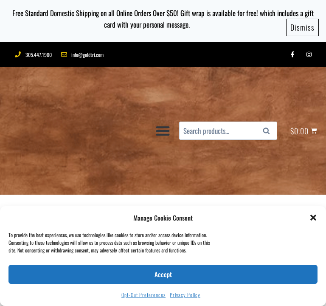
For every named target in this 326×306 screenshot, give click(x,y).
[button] (313, 217)
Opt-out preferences (143, 294)
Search (269, 85)
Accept (163, 274)
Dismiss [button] (302, 25)
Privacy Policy (185, 294)
